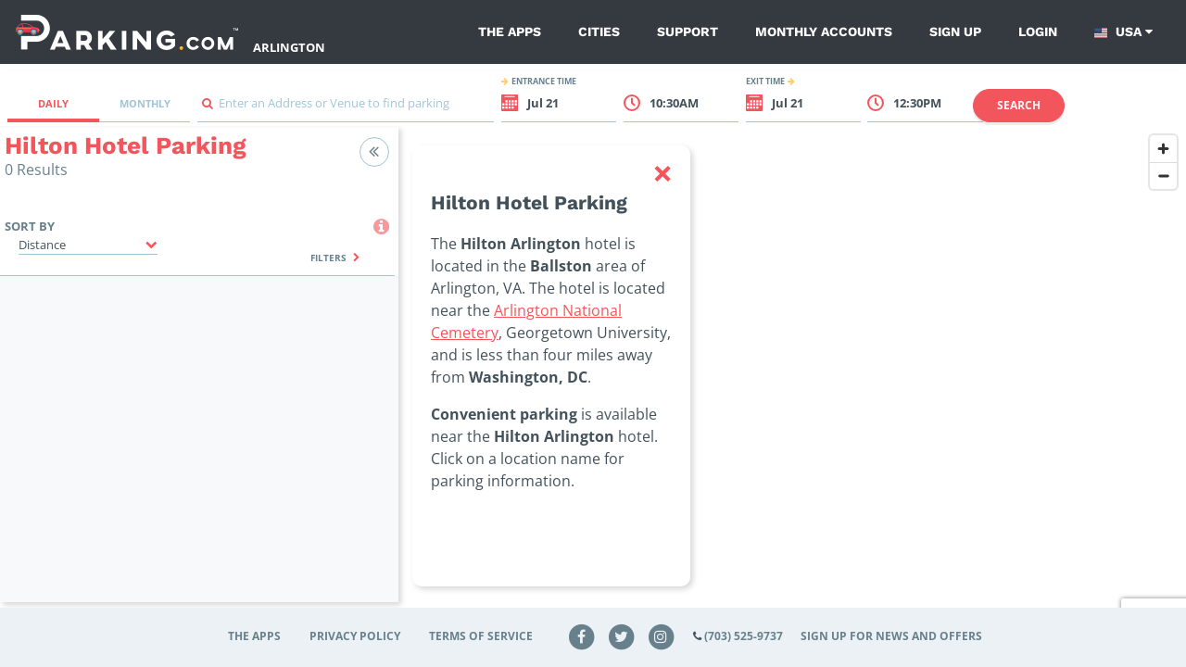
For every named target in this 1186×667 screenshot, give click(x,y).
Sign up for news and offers (891, 636)
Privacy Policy (354, 636)
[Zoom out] (1163, 175)
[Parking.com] (127, 32)
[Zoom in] (1163, 148)
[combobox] (345, 108)
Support (687, 31)
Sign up (955, 31)
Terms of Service (481, 636)
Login (1037, 31)
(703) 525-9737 (743, 636)
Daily (53, 103)
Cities (599, 31)
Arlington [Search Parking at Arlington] (289, 47)
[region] (792, 376)
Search (1019, 105)
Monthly (145, 103)
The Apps (509, 31)
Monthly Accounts (823, 31)
